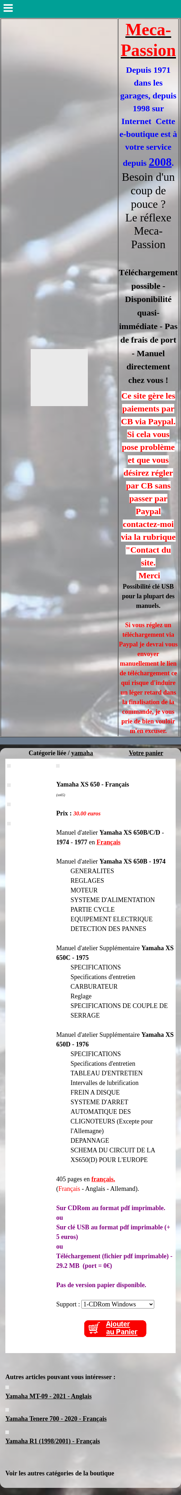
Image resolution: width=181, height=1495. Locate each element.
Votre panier (146, 753)
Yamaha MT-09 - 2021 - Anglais (48, 1396)
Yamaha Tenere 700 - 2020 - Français (56, 1418)
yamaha (82, 753)
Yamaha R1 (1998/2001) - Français (52, 1441)
